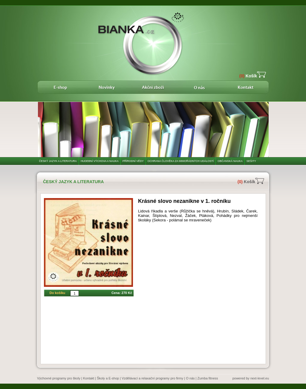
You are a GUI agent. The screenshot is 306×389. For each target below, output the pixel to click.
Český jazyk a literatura (58, 161)
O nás (190, 378)
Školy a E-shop (108, 378)
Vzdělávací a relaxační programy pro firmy (152, 378)
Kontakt (88, 378)
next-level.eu (259, 378)
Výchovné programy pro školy (58, 378)
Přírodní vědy (133, 161)
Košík (248, 75)
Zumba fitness (208, 378)
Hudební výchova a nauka (100, 161)
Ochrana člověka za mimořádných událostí (181, 161)
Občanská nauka (230, 161)
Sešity (251, 161)
